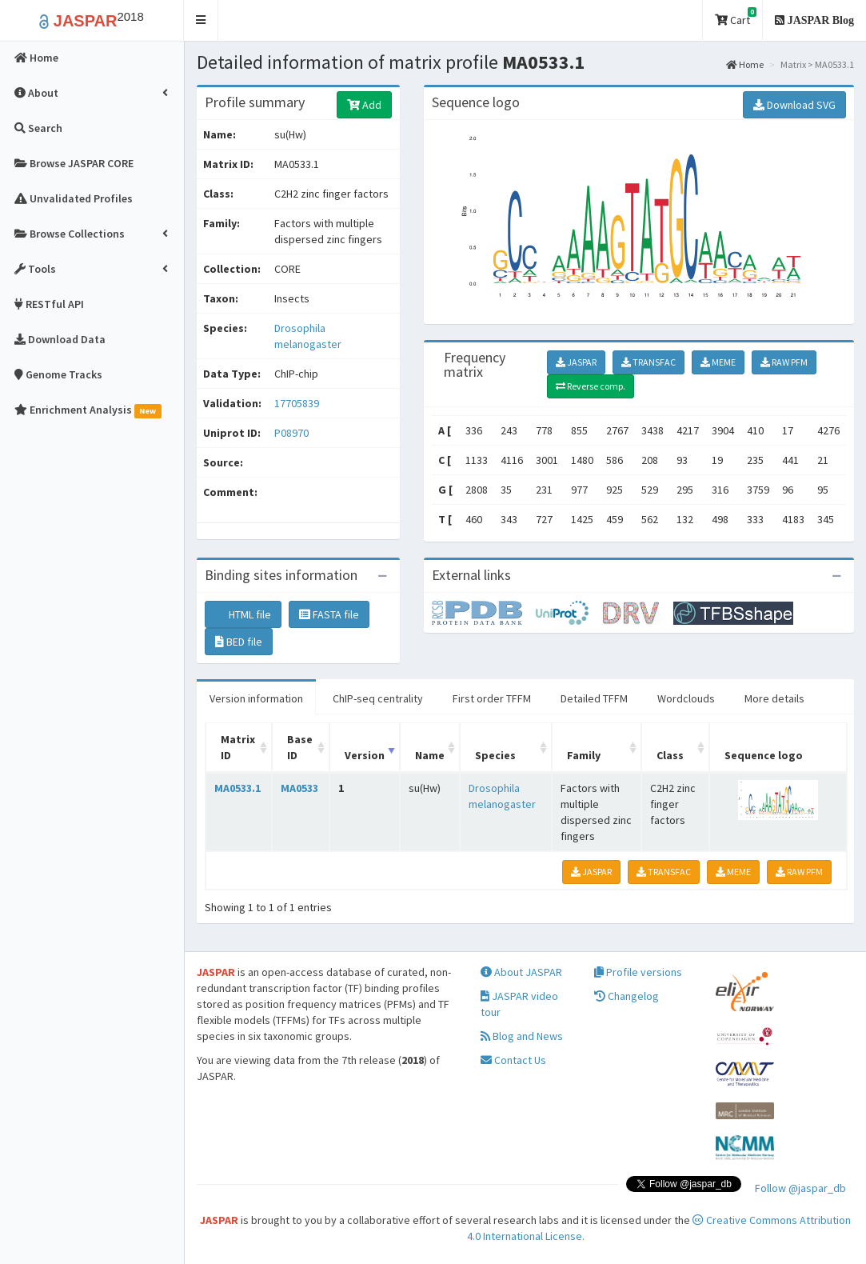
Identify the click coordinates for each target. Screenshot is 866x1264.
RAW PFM (784, 362)
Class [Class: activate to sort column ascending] (670, 755)
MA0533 (299, 788)
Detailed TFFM (594, 698)
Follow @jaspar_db (800, 1188)
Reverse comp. (590, 386)
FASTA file (329, 614)
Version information (256, 698)
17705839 (296, 403)
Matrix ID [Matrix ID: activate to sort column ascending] (238, 747)
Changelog (626, 996)
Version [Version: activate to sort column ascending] (365, 755)
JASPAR (576, 362)
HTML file (243, 614)
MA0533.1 (237, 788)
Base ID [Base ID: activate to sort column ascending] (300, 747)
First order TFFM (492, 698)
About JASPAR (521, 972)
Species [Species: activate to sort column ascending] (495, 755)
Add (364, 105)
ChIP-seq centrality (378, 698)
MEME (718, 362)
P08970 (292, 433)
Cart (735, 17)
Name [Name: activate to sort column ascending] (430, 755)
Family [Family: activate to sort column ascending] (584, 755)
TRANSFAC (648, 362)
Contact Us (513, 1060)
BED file (238, 641)
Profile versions (638, 972)
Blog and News (522, 1036)
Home (745, 64)
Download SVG (794, 105)
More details (774, 698)
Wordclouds (686, 698)
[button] (201, 20)
